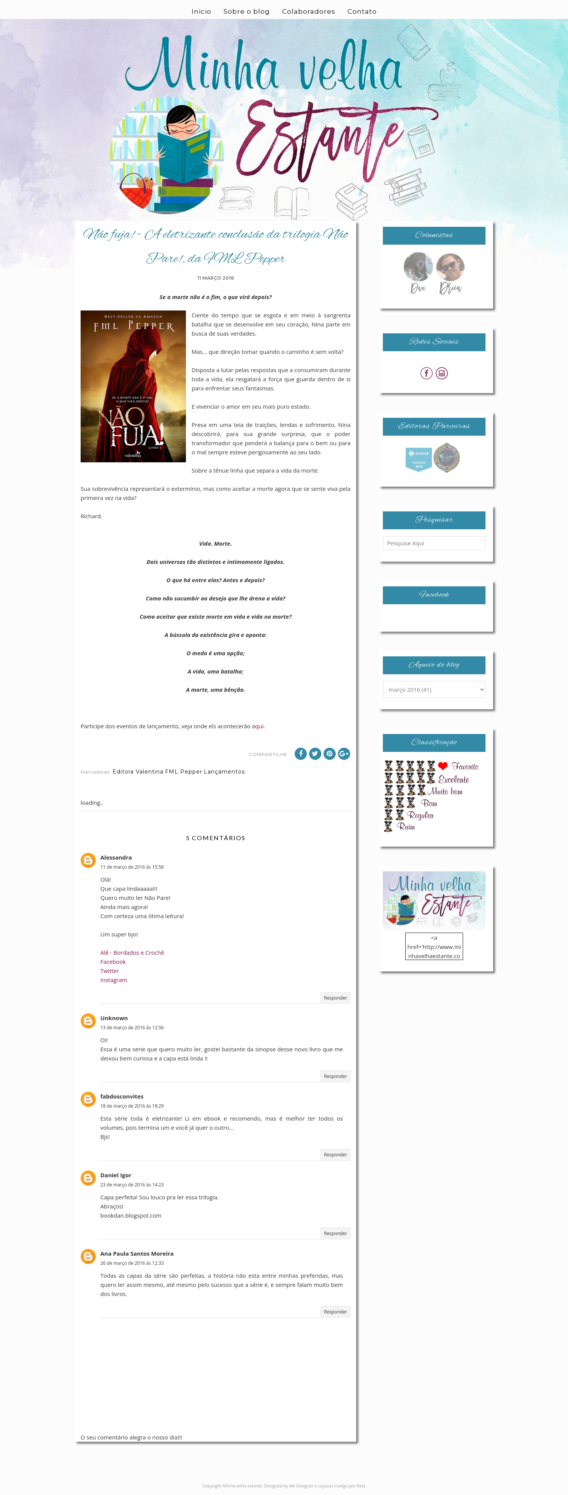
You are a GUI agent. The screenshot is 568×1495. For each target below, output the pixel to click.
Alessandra (116, 857)
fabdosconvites (121, 1096)
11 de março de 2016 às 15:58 (132, 867)
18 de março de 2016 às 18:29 (132, 1106)
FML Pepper (183, 771)
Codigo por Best (349, 1486)
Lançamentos (224, 771)
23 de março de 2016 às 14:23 (132, 1184)
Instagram (113, 980)
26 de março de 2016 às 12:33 (132, 1263)
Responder (335, 998)
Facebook (113, 961)
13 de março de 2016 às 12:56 (132, 1027)
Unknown (114, 1018)
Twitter (109, 970)
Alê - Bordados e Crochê (132, 952)
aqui (258, 726)
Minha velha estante (242, 1486)
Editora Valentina (138, 771)
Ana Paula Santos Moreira (137, 1253)
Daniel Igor (115, 1175)
